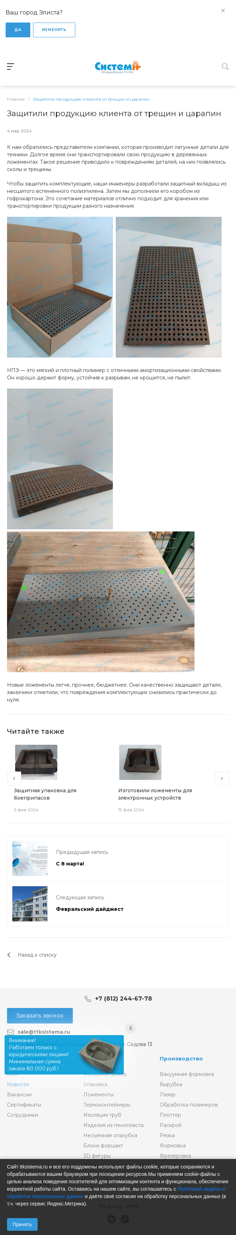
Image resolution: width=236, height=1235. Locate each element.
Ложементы (98, 1094)
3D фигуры (96, 1156)
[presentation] (14, 778)
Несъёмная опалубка (110, 1135)
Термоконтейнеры (106, 1105)
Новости (18, 1084)
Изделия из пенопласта (113, 1125)
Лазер (168, 1094)
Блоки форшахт (103, 1145)
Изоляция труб (102, 1115)
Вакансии (19, 1094)
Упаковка (95, 1084)
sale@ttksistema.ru (44, 1032)
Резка (167, 1135)
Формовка (173, 1145)
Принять (22, 1224)
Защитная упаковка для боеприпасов (45, 794)
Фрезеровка (175, 1156)
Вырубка (171, 1084)
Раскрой (170, 1125)
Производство (181, 1058)
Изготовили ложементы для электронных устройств (155, 794)
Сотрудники (22, 1115)
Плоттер (170, 1115)
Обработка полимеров (189, 1105)
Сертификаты (24, 1105)
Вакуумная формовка (187, 1074)
